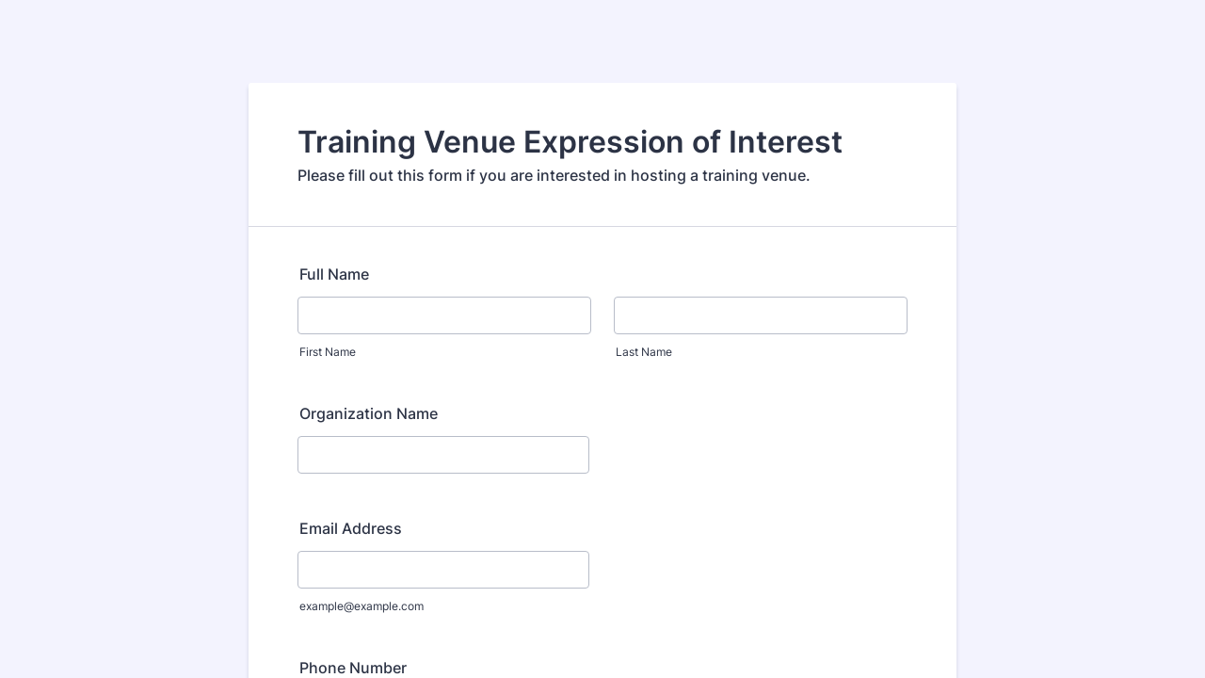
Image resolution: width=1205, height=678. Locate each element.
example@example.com (361, 606)
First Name (327, 352)
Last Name (644, 352)
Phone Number (353, 667)
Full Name (334, 274)
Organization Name (368, 413)
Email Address (350, 528)
